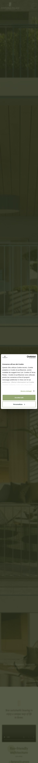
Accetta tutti (19, 397)
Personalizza (19, 404)
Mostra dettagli (26, 391)
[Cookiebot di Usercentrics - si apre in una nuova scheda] (27, 357)
